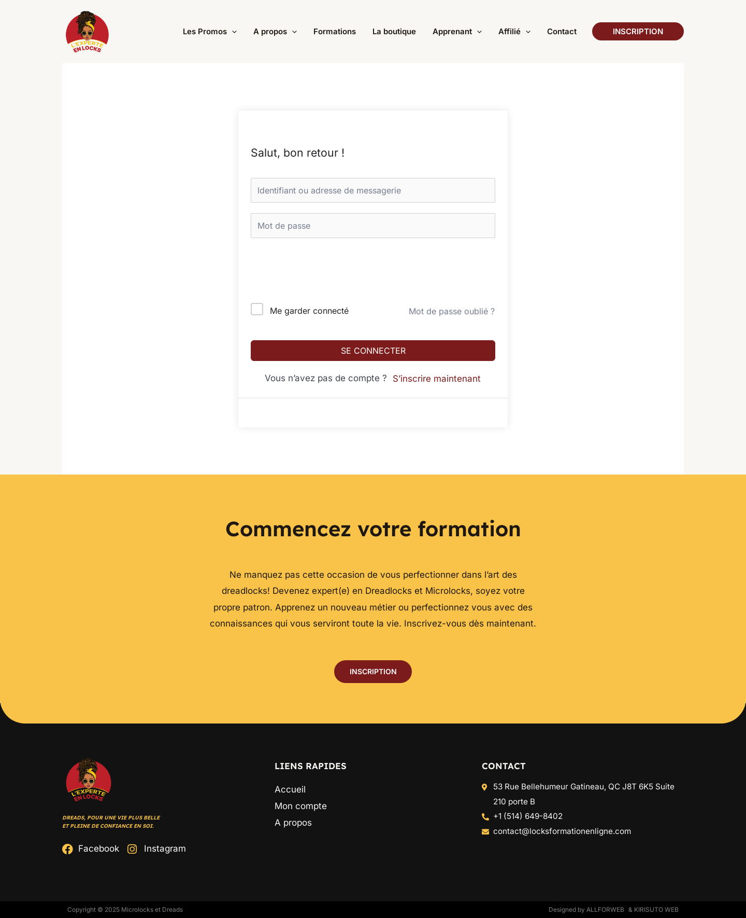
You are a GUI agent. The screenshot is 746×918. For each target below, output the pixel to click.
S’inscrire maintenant (437, 378)
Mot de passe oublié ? (452, 311)
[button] (233, 32)
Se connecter (373, 350)
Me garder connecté (309, 310)
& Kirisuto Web (653, 909)
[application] (262, 32)
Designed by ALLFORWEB (586, 909)
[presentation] (321, 272)
